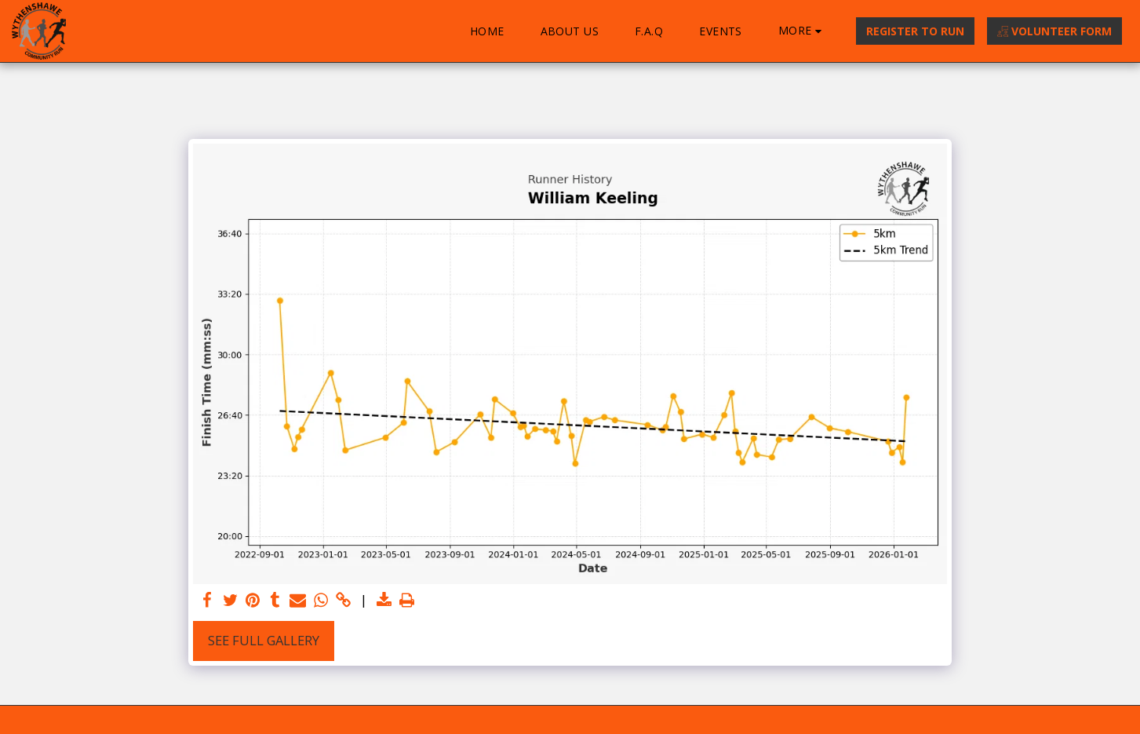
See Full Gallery (263, 640)
